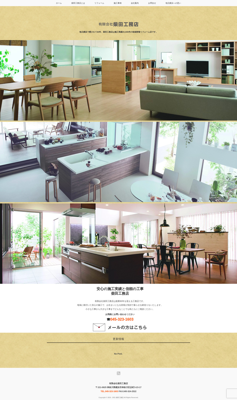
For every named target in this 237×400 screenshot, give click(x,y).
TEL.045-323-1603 (109, 391)
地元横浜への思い (173, 3)
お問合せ (152, 3)
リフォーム (99, 3)
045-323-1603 (122, 319)
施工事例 (117, 3)
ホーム (59, 3)
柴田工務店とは (78, 3)
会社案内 (135, 3)
